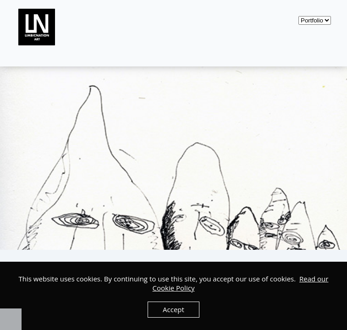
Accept (173, 309)
